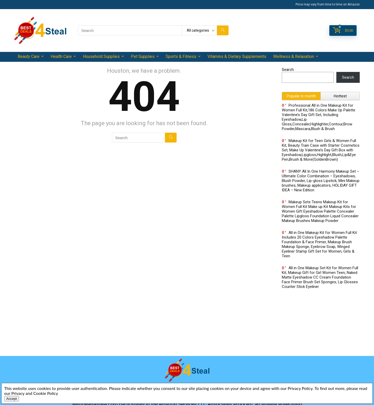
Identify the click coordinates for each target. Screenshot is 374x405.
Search (288, 69)
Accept (11, 399)
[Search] (223, 30)
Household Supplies (101, 56)
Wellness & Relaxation (293, 56)
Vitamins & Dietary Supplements (237, 56)
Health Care (61, 56)
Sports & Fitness (181, 56)
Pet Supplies (143, 56)
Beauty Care (28, 56)
